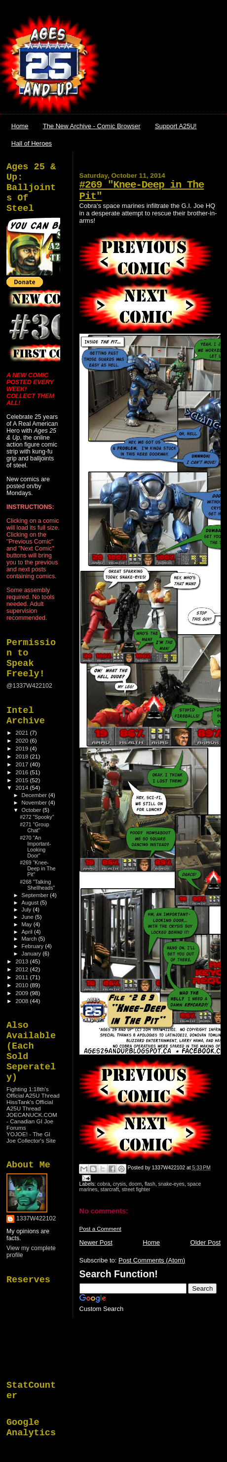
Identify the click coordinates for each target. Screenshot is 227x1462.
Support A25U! (176, 126)
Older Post (205, 1242)
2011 (22, 977)
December (35, 795)
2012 (22, 969)
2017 (22, 764)
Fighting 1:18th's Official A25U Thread (33, 1092)
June (28, 917)
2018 (22, 756)
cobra (103, 1184)
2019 (22, 748)
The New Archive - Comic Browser (92, 126)
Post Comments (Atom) (151, 1260)
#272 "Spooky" (37, 817)
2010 (22, 985)
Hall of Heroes (31, 143)
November (35, 803)
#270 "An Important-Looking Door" (35, 846)
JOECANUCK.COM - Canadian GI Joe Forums (31, 1121)
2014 (22, 787)
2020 (22, 740)
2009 (22, 993)
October (32, 810)
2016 (22, 772)
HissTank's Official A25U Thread (29, 1105)
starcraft (109, 1189)
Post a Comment (100, 1229)
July (27, 909)
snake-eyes (171, 1184)
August (31, 903)
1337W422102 (36, 1218)
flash (150, 1184)
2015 (22, 780)
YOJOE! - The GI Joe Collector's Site (31, 1137)
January (32, 954)
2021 (22, 732)
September (36, 895)
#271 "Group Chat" (34, 827)
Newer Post (96, 1242)
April (28, 932)
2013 (22, 961)
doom (135, 1184)
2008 (22, 1001)
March (30, 939)
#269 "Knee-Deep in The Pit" (37, 868)
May (28, 924)
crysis (119, 1184)
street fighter (136, 1189)
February (33, 946)
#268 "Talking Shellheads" (37, 885)
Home (20, 126)
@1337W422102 (29, 685)
